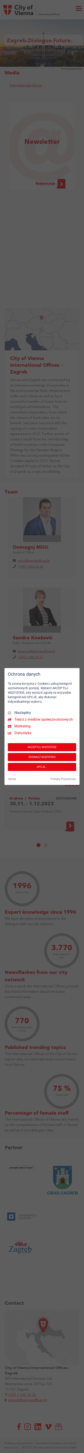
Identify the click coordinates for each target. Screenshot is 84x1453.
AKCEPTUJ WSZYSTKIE (42, 747)
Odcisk (12, 779)
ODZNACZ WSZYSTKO (42, 757)
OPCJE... (42, 767)
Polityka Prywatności (63, 779)
